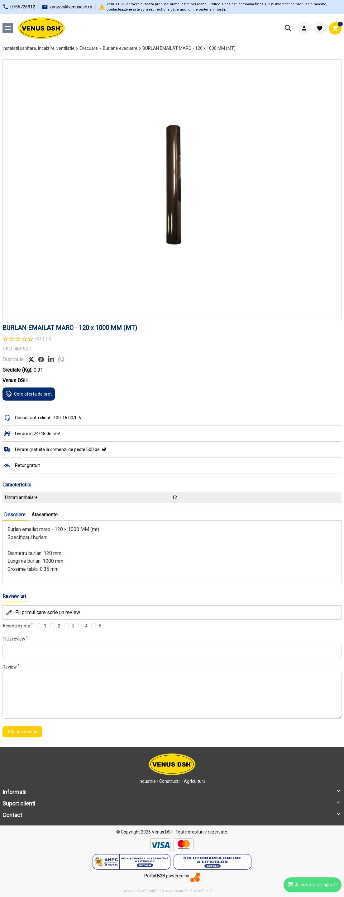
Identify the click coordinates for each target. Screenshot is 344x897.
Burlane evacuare (120, 48)
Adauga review (22, 731)
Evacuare (88, 48)
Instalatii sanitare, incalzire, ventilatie (38, 48)
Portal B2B (154, 875)
